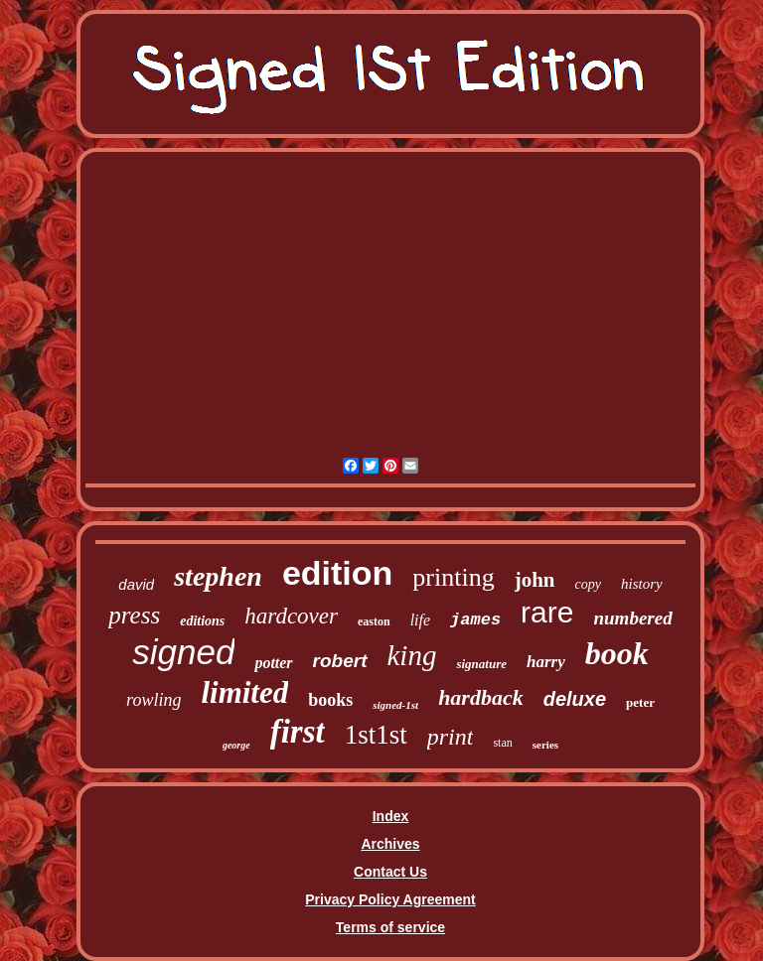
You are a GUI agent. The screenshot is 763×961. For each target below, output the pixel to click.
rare (547, 612)
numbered (632, 618)
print (450, 737)
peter (640, 702)
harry (546, 661)
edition (337, 573)
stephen (218, 576)
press (134, 615)
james (475, 620)
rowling (153, 700)
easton (374, 621)
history (642, 584)
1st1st (376, 735)
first (297, 732)
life (420, 620)
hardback (481, 697)
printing (453, 577)
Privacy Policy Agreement (390, 899)
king (412, 655)
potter (273, 662)
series (545, 745)
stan (502, 743)
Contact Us (390, 872)
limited (244, 692)
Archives (390, 844)
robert (340, 660)
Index (391, 816)
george (236, 745)
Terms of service (390, 927)
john (535, 580)
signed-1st (395, 705)
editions (202, 621)
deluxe (574, 699)
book (617, 653)
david (136, 584)
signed (183, 651)
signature (481, 663)
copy (588, 584)
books (330, 700)
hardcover (291, 616)
